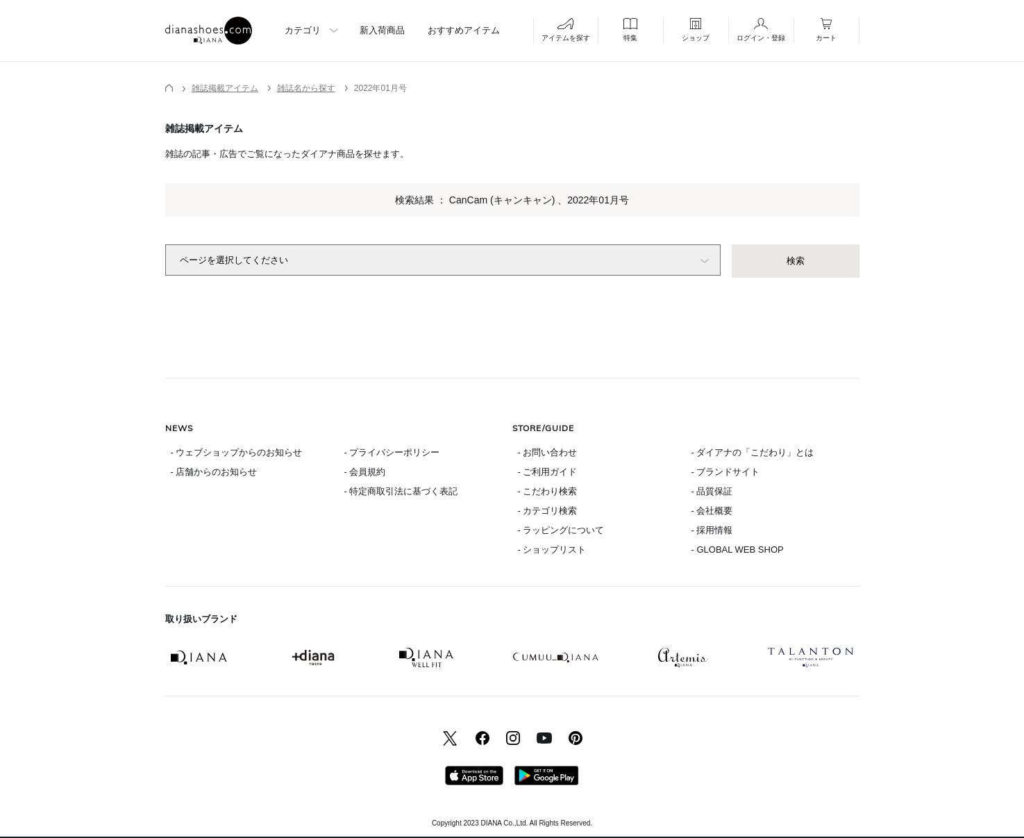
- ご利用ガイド (548, 472)
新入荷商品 (382, 30)
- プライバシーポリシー (392, 452)
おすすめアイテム (464, 30)
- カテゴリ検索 (548, 510)
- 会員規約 (365, 472)
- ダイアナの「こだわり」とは (752, 452)
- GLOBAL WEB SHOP (737, 549)
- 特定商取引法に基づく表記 (401, 491)
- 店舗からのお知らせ (214, 472)
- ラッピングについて (561, 530)
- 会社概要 (712, 510)
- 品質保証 (712, 491)
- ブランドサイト (725, 472)
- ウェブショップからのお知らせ (237, 452)
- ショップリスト (552, 549)
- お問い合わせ (548, 452)
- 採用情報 (712, 530)
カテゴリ (303, 30)
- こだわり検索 (548, 491)
